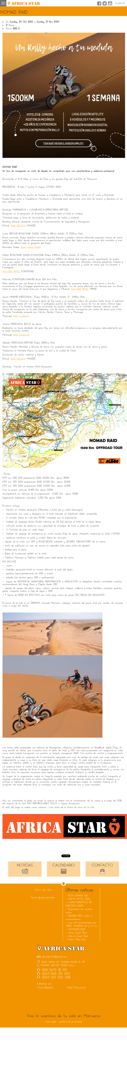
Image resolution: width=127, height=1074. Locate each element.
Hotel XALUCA (18, 225)
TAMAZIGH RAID (76, 929)
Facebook (99, 3)
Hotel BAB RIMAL (11, 271)
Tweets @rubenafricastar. (43, 897)
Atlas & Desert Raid (78, 936)
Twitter (105, 3)
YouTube (110, 3)
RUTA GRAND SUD (78, 895)
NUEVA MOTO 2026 (79, 898)
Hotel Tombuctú (21, 316)
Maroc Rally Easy (77, 939)
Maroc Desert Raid (77, 932)
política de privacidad (71, 1021)
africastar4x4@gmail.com (52, 956)
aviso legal (50, 1021)
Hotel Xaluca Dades (31, 247)
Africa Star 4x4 (43, 889)
